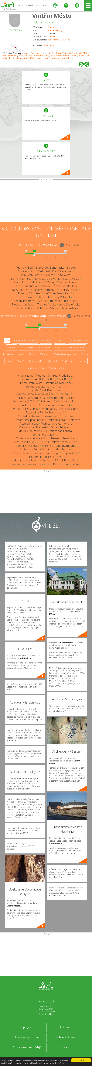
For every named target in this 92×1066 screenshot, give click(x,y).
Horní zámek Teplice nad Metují (45, 457)
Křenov (50, 282)
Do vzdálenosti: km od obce (35, 245)
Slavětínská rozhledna (58, 383)
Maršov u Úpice (50, 286)
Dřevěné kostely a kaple (65, 354)
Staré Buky (44, 297)
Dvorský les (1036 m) (25, 401)
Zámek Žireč (69, 442)
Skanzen (11, 347)
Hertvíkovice (63, 275)
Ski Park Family (56, 386)
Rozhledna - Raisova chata (27, 464)
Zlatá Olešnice (69, 308)
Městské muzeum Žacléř (58, 398)
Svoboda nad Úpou (23, 304)
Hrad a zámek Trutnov (31, 375)
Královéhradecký (55, 30)
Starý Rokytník (61, 297)
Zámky (32, 354)
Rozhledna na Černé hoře (56, 423)
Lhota (46, 55)
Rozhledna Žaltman (29, 398)
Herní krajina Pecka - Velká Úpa (33, 460)
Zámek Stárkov (21, 453)
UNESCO (60, 340)
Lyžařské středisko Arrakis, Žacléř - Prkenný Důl (45, 394)
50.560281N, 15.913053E (59, 39)
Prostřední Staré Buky (49, 293)
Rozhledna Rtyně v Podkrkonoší (45, 412)
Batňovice (42, 267)
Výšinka (53, 308)
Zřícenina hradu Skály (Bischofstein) (37, 438)
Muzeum (81, 361)
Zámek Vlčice (28, 379)
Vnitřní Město (51, 15)
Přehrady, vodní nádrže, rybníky (35, 347)
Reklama (65, 1027)
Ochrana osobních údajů (27, 1047)
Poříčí (81, 55)
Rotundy (85, 354)
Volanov (61, 58)
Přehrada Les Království (33, 427)
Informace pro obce (27, 1037)
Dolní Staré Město (80, 53)
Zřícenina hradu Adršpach (64, 420)
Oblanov (73, 55)
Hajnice (48, 275)
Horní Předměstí (10, 55)
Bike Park (52, 361)
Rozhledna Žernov (59, 449)
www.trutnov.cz (51, 45)
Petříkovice (50, 290)
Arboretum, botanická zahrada (70, 347)
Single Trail (67, 361)
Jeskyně (9, 361)
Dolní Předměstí (63, 53)
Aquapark (46, 340)
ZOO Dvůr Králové (48, 442)
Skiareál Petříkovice (30, 383)
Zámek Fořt (68, 438)
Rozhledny (8, 354)
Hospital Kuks (70, 453)
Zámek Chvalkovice (27, 446)
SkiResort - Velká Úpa (46, 453)
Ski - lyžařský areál (78, 340)
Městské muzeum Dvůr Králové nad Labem (45, 431)
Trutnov (51, 27)
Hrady (21, 354)
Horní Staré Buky (44, 278)
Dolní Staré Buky (62, 271)
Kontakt (65, 1047)
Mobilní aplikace (65, 1037)
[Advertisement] (46, 201)
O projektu (27, 1027)
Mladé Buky (70, 286)
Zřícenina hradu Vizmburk (54, 405)
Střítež (31, 58)
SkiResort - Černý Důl (33, 449)
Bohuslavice (41, 53)
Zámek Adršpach (60, 427)
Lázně (21, 361)
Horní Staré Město (27, 55)
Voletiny (69, 58)
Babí (33, 53)
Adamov (26, 53)
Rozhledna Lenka (24, 442)
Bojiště (51, 53)
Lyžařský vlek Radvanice (45, 390)
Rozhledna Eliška (35, 386)
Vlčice (19, 308)
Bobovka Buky (47, 379)
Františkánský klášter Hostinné (59, 409)
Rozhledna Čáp (29, 423)
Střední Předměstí (19, 58)
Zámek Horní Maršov (25, 409)
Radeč (68, 293)
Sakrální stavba (56, 367)
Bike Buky (64, 379)
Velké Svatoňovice (69, 304)
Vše (7, 340)
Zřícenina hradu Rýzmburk (58, 446)
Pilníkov (64, 290)
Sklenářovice (27, 297)
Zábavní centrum (36, 367)
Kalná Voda (37, 282)
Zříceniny (44, 354)
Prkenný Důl (25, 293)
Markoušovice (30, 286)
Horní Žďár (21, 282)
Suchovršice (70, 301)
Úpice (52, 304)
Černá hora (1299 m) (45, 434)
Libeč (52, 55)
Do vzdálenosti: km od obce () (33, 315)
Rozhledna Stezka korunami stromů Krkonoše (45, 416)
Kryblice (39, 55)
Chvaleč (23, 271)
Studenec (39, 58)
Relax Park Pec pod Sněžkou (63, 464)
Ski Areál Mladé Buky (60, 375)
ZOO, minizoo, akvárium (25, 340)
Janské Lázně (28, 405)
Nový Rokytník (62, 55)
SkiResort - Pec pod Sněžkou (29, 420)
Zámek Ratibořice (65, 460)
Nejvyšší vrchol (36, 361)
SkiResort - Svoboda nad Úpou (59, 401)
